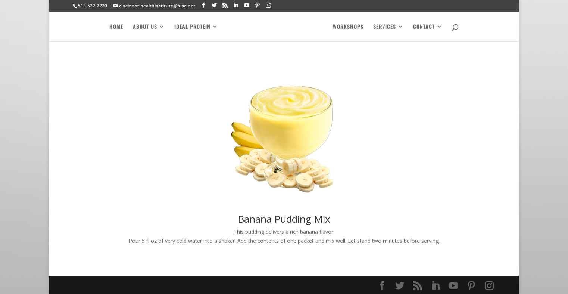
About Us (143, 27)
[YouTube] (246, 5)
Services (386, 27)
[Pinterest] (257, 5)
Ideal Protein (190, 27)
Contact (426, 27)
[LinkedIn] (235, 5)
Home (114, 27)
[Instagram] (268, 5)
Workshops (350, 27)
